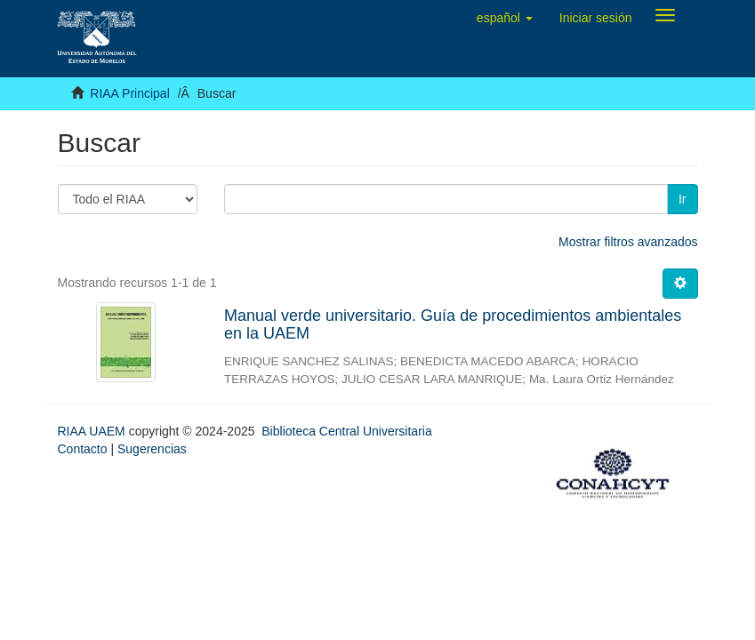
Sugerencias (152, 449)
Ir (683, 199)
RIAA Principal (129, 93)
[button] (504, 18)
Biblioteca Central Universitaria (346, 431)
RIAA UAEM (93, 431)
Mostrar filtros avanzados (627, 242)
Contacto (83, 449)
